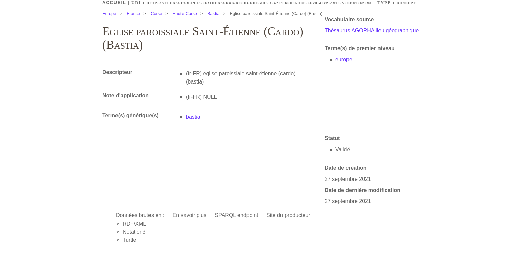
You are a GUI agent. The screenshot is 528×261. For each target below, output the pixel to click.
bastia (193, 117)
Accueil (114, 2)
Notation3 (134, 232)
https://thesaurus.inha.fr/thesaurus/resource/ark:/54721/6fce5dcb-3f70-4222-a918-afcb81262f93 (259, 3)
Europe (109, 13)
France (133, 13)
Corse (156, 13)
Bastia (213, 13)
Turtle (129, 240)
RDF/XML (134, 224)
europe (343, 59)
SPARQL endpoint (236, 215)
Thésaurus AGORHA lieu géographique (372, 30)
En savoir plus (190, 215)
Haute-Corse (184, 13)
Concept (406, 3)
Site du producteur (288, 215)
